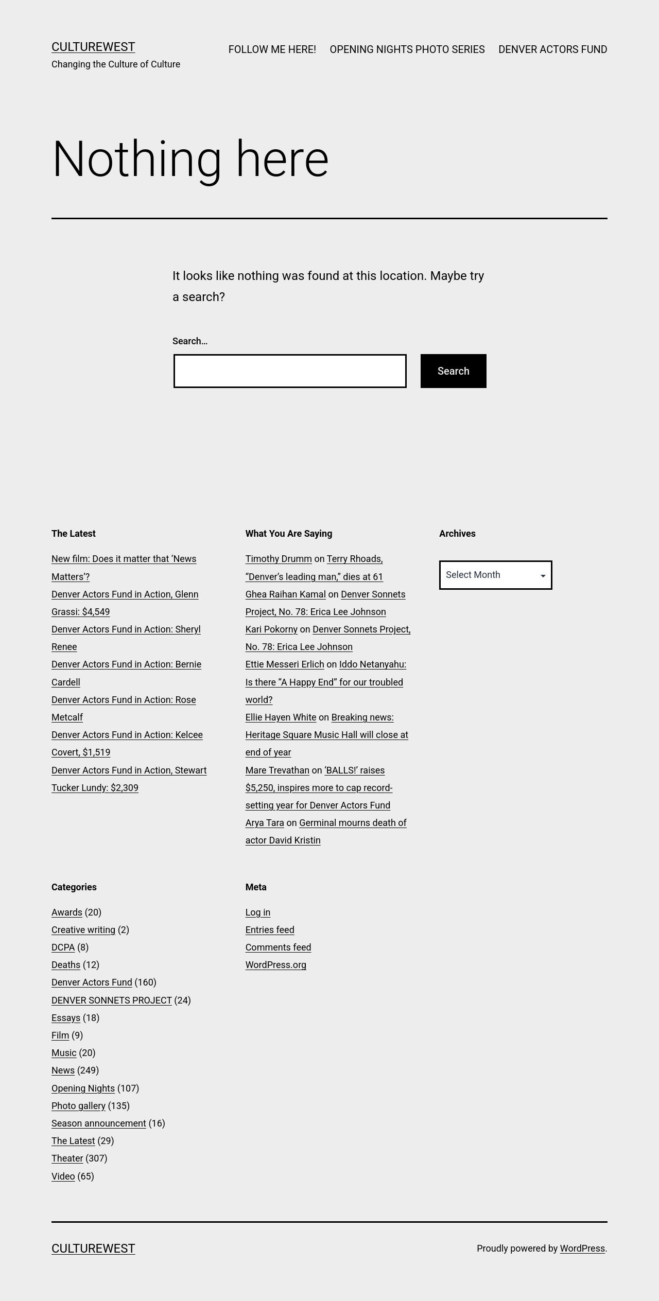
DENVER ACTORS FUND (553, 49)
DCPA (63, 947)
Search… (190, 341)
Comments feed (278, 947)
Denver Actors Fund (91, 982)
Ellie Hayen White (281, 717)
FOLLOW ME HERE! (272, 49)
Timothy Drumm (279, 558)
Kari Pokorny (272, 629)
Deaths (65, 964)
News (63, 1070)
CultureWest (93, 47)
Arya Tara (265, 822)
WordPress (582, 1248)
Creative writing (83, 929)
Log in (258, 912)
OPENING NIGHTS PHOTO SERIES (407, 49)
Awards (66, 912)
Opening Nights (83, 1088)
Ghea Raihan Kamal (286, 594)
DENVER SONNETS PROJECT (111, 1000)
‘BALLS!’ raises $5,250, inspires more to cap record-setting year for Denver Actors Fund (319, 788)
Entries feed (270, 929)
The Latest (73, 1140)
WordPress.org (276, 964)
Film (60, 1035)
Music (64, 1052)
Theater (67, 1158)
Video (63, 1176)
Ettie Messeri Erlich (285, 664)
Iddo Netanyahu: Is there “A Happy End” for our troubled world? (326, 682)
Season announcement (98, 1123)
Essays (65, 1017)
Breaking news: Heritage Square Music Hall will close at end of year (327, 735)
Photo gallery (78, 1105)
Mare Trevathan (277, 770)
